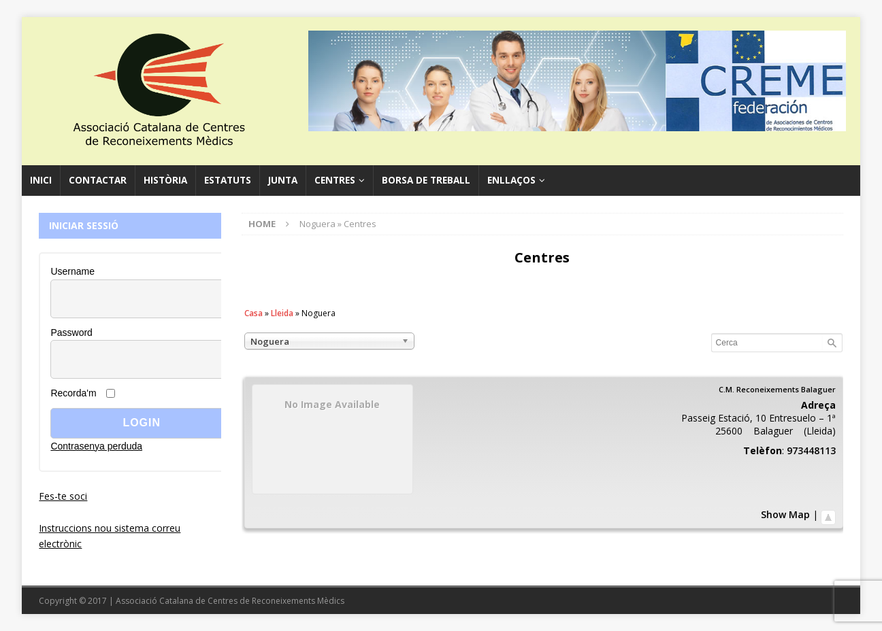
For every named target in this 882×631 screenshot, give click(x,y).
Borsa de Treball (426, 180)
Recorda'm (73, 393)
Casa (253, 313)
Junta (282, 180)
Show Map (785, 514)
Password (71, 332)
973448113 (811, 450)
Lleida (282, 313)
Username (72, 271)
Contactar (98, 180)
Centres (334, 180)
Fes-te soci (63, 496)
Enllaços (511, 180)
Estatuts (227, 180)
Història (165, 180)
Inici (41, 180)
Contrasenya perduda (96, 446)
